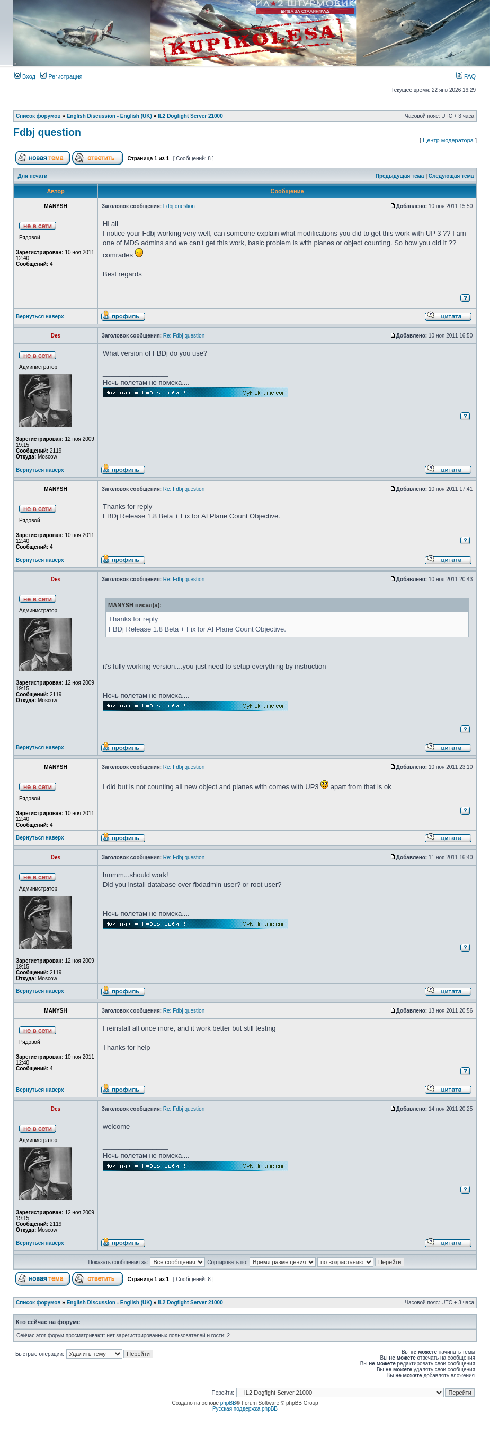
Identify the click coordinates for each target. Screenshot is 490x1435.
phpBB (228, 1403)
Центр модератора (448, 140)
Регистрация (61, 76)
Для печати (33, 176)
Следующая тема (451, 176)
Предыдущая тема (400, 176)
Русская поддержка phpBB (245, 1409)
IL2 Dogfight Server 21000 (190, 116)
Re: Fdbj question (183, 336)
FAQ (466, 76)
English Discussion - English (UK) (109, 116)
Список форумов (38, 116)
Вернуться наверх (40, 316)
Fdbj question (47, 132)
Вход (24, 76)
